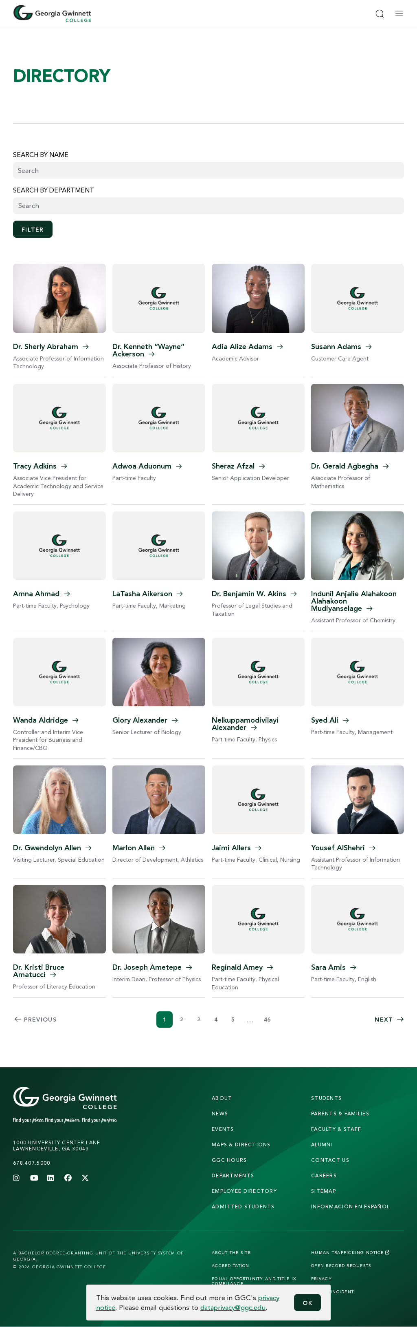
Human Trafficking (350, 1252)
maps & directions (241, 1144)
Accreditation (231, 1265)
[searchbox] (208, 205)
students (326, 1098)
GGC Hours (229, 1160)
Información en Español (350, 1206)
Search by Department (53, 190)
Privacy (321, 1278)
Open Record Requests (341, 1265)
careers (324, 1175)
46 (267, 1019)
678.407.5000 (31, 1163)
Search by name (40, 154)
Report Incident (332, 1291)
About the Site (231, 1252)
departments (233, 1175)
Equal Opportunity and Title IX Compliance (254, 1281)
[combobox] (208, 205)
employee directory (244, 1191)
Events (223, 1129)
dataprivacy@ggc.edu (233, 1307)
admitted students (243, 1206)
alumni (322, 1144)
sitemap (323, 1191)
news (220, 1113)
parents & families (340, 1113)
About (222, 1098)
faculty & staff (336, 1129)
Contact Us (330, 1160)
